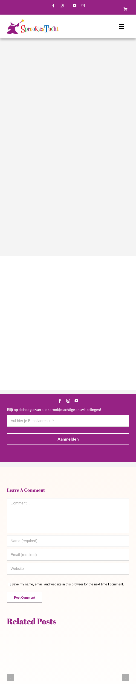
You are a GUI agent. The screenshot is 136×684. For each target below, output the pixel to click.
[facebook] (53, 5)
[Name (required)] (68, 541)
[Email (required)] (68, 555)
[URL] (68, 569)
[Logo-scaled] (32, 21)
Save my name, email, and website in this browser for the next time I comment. (68, 584)
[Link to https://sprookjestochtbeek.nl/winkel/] (125, 9)
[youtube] (74, 5)
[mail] (83, 5)
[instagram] (62, 5)
